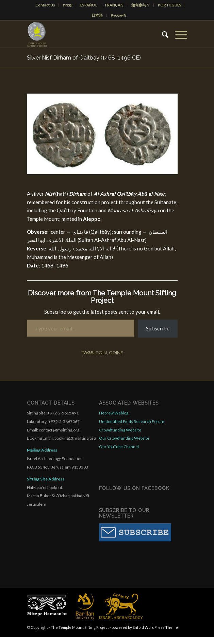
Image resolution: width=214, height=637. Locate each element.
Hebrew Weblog (113, 412)
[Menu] (177, 34)
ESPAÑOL (88, 5)
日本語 (97, 15)
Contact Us (45, 5)
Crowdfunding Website (120, 429)
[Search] (161, 34)
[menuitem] (45, 5)
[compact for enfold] (91, 34)
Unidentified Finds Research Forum (131, 421)
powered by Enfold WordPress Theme (145, 627)
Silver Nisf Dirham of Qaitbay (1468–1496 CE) (84, 57)
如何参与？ (140, 5)
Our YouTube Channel (119, 446)
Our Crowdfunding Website (124, 438)
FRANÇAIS (114, 5)
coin (101, 352)
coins (116, 352)
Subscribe (157, 328)
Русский (118, 15)
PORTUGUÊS (169, 5)
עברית (67, 5)
